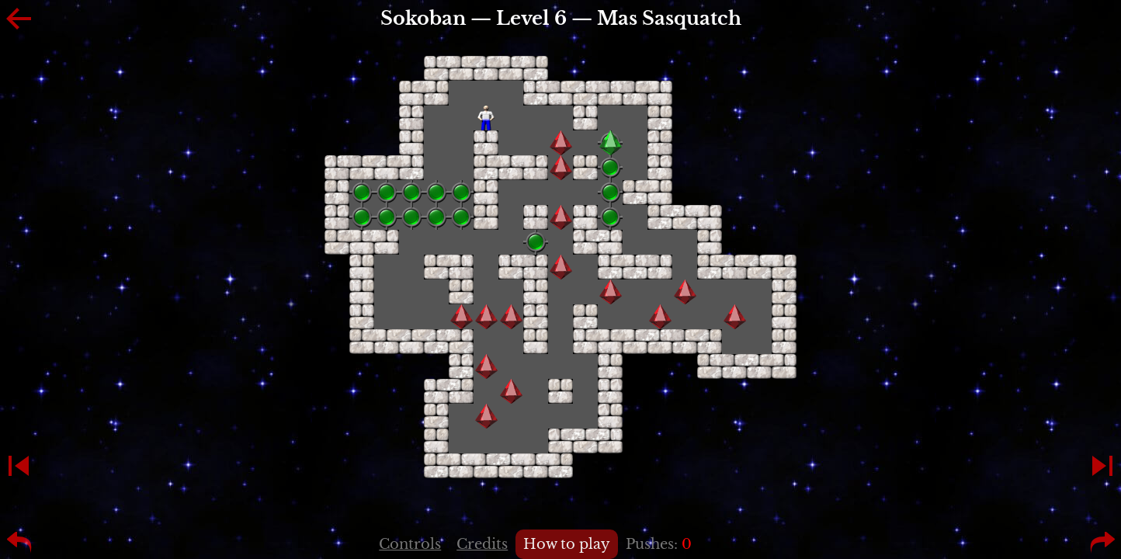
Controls (410, 544)
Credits (482, 544)
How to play (566, 544)
